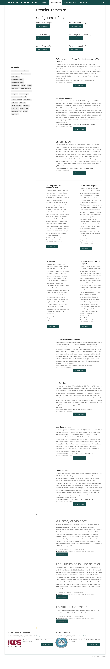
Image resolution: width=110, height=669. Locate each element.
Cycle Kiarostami (15, 85)
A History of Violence (71, 521)
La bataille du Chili (63, 142)
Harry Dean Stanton (26, 91)
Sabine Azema (14, 111)
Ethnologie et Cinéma (80, 34)
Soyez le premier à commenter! (87, 80)
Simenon (25, 111)
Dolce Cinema (14, 88)
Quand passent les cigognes (68, 339)
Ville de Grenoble (62, 633)
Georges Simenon (15, 91)
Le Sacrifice (61, 383)
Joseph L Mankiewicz (16, 105)
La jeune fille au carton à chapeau (90, 262)
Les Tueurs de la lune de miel (78, 564)
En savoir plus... (79, 85)
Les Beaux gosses (63, 427)
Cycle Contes (43, 46)
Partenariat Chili (77, 46)
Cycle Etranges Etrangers (17, 82)
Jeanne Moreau (27, 99)
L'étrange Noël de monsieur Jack (53, 186)
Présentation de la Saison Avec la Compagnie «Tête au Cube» (79, 60)
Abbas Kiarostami (15, 71)
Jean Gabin (23, 96)
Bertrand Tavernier (25, 73)
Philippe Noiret (14, 108)
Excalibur (51, 261)
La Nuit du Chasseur (71, 607)
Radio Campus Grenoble (19, 633)
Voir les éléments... (43, 26)
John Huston (23, 102)
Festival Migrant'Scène (25, 88)
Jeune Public (14, 102)
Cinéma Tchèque (15, 76)
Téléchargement (70, 2)
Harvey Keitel (14, 94)
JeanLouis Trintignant (16, 99)
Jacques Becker (15, 96)
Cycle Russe (43, 34)
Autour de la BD (77, 23)
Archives (83, 2)
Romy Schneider (24, 108)
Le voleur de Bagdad (89, 185)
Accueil (44, 2)
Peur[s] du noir (62, 471)
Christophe (76, 80)
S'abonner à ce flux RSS (44, 628)
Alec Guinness (25, 71)
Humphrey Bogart (24, 94)
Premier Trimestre (65, 80)
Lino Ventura (26, 105)
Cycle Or (23, 85)
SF (20, 111)
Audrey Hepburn (15, 73)
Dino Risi (30, 85)
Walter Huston (14, 114)
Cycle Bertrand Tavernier (17, 79)
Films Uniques (44, 23)
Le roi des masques (64, 98)
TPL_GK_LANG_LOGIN (101, 2)
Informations (56, 2)
